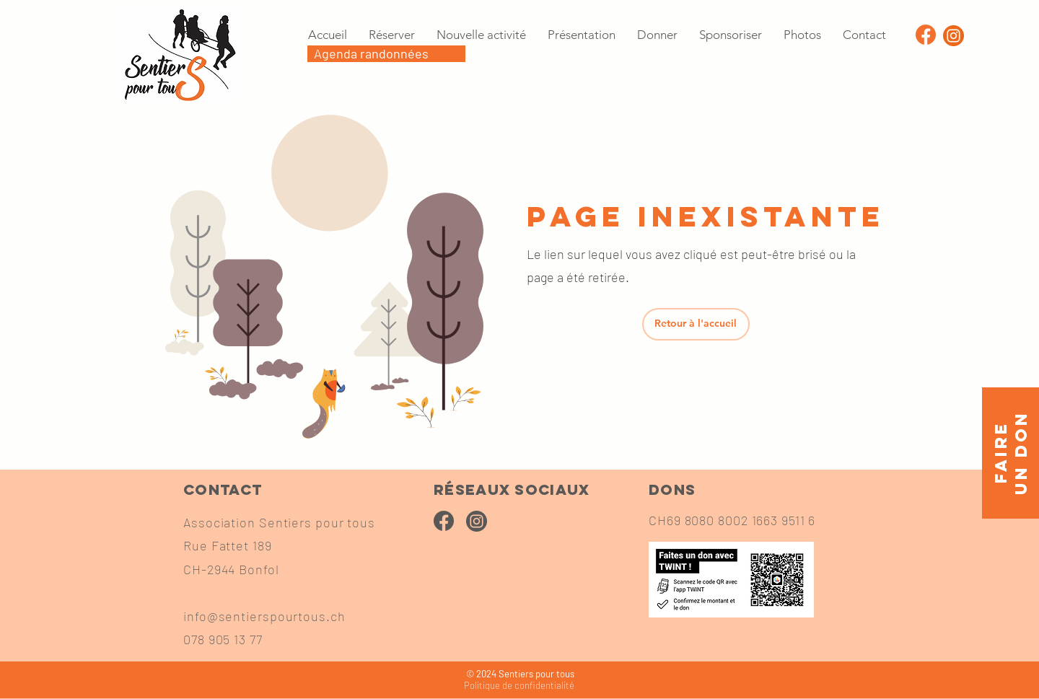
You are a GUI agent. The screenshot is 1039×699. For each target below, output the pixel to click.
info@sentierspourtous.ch (264, 616)
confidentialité (519, 685)
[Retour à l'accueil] (696, 324)
